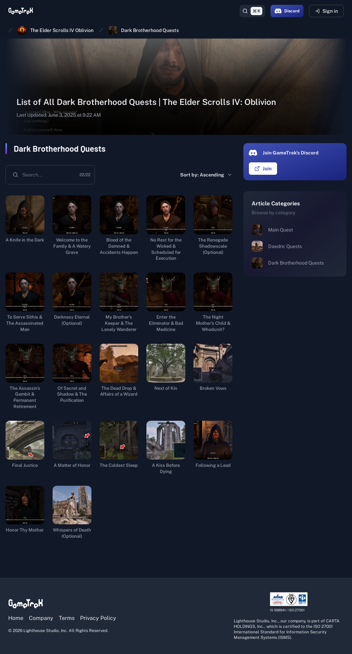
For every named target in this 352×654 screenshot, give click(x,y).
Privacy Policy (98, 618)
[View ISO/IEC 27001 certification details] (289, 602)
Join (263, 168)
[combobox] (43, 175)
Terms (67, 618)
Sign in (326, 11)
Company (41, 618)
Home (15, 618)
